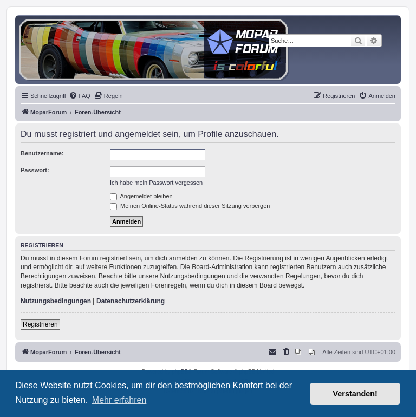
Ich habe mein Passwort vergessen (156, 182)
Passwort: (35, 170)
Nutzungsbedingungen (56, 301)
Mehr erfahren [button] (119, 400)
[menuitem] (79, 95)
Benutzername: (42, 153)
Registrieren (40, 324)
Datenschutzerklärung (130, 301)
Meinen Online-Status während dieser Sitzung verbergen (190, 206)
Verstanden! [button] (355, 393)
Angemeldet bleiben (141, 196)
